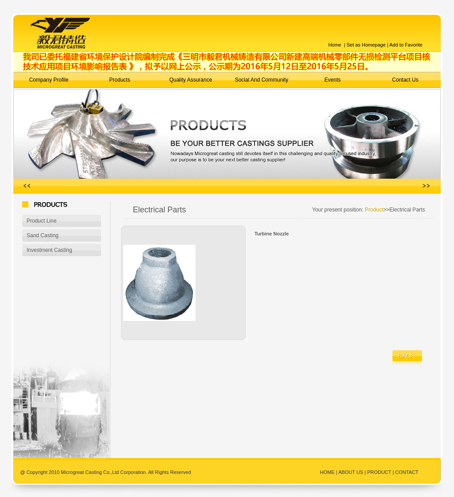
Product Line (41, 221)
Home (334, 44)
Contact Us (405, 80)
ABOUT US (350, 472)
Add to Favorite (406, 44)
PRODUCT (379, 472)
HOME (328, 472)
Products (119, 80)
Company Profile (49, 80)
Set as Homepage (365, 44)
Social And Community (262, 80)
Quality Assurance (190, 80)
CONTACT (406, 472)
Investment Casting (49, 250)
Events (333, 80)
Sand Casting (43, 235)
